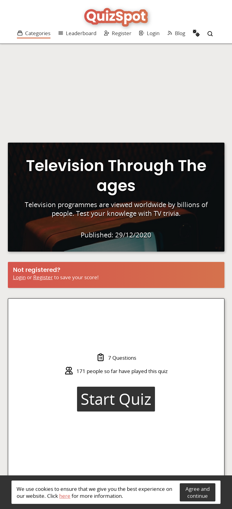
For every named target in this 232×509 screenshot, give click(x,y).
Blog (176, 33)
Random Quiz (196, 33)
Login (149, 33)
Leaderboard (77, 33)
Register (117, 33)
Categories (33, 33)
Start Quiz (116, 399)
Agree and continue (197, 492)
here (64, 495)
